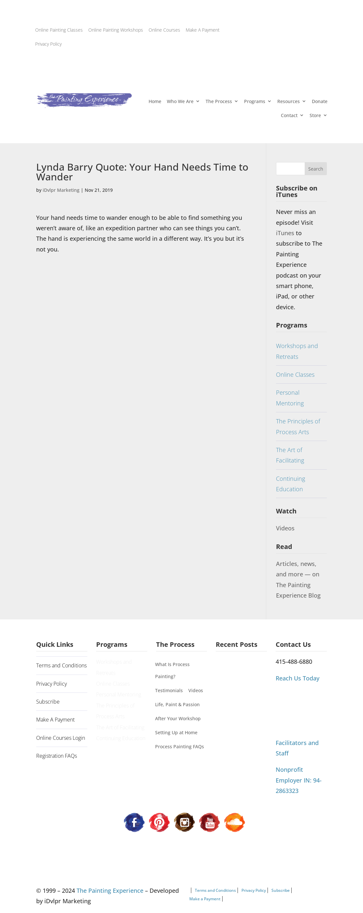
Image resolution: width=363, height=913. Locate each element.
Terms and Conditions (61, 665)
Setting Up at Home (176, 732)
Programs (254, 101)
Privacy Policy (48, 44)
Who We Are (180, 101)
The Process (219, 101)
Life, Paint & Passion (177, 704)
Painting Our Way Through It (235, 685)
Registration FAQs (56, 755)
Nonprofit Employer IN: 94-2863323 (299, 780)
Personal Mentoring (290, 397)
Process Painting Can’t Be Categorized (241, 711)
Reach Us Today (297, 678)
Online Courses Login (60, 737)
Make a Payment (205, 899)
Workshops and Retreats (297, 351)
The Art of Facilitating (290, 455)
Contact (289, 115)
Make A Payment (203, 30)
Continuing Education (290, 484)
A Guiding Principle (238, 665)
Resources (288, 101)
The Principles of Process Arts (298, 426)
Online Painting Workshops (115, 30)
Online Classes (295, 374)
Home (155, 101)
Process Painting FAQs (179, 746)
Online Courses (164, 30)
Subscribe (48, 701)
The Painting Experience (110, 890)
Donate (319, 101)
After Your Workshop (178, 718)
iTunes (286, 233)
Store (315, 115)
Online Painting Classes (59, 30)
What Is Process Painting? (172, 670)
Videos (285, 528)
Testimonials (169, 690)
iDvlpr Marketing (61, 190)
